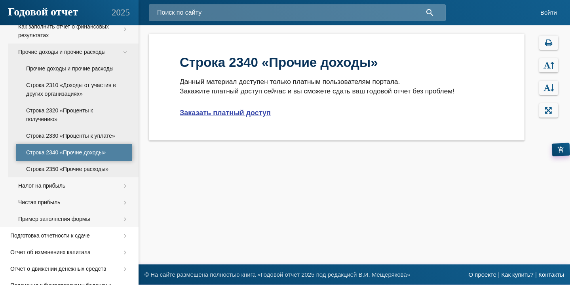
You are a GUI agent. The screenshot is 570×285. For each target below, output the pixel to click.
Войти (548, 12)
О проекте (482, 274)
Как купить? (517, 274)
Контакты (551, 274)
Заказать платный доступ (225, 113)
